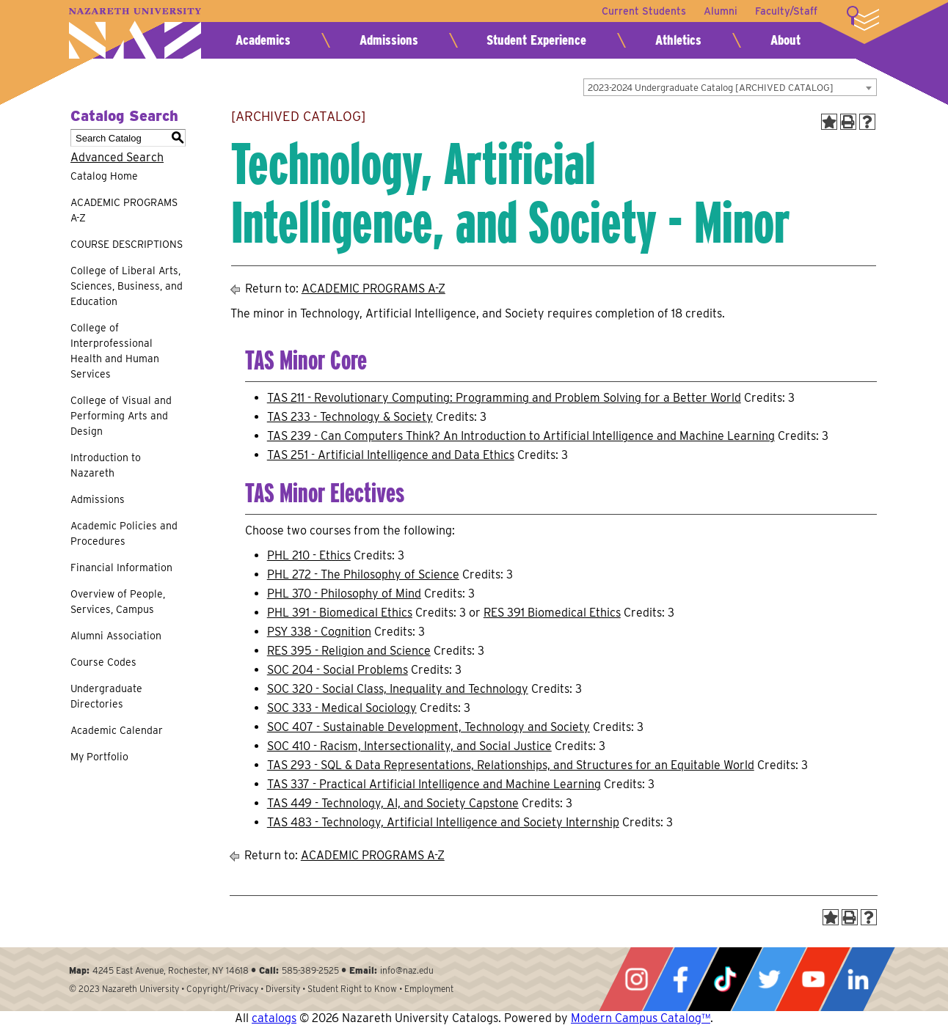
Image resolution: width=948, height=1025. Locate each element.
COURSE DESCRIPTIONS (126, 244)
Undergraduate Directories (106, 696)
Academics (263, 40)
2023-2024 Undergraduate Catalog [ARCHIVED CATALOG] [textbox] (711, 87)
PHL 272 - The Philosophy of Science (363, 574)
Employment (428, 988)
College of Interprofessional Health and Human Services (114, 351)
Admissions (389, 40)
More (863, 18)
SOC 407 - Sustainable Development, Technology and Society (428, 727)
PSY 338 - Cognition (319, 632)
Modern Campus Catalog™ (640, 1018)
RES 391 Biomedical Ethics (552, 613)
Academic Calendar (116, 730)
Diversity (283, 988)
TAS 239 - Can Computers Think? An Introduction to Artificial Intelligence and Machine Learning (521, 436)
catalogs (274, 1018)
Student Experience (536, 40)
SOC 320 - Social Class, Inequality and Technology (397, 689)
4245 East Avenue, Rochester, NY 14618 (170, 970)
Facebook (680, 979)
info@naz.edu (407, 970)
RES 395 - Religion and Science (349, 651)
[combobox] (730, 87)
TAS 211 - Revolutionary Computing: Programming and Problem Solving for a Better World (504, 398)
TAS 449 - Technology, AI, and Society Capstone (393, 803)
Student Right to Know (352, 988)
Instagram (636, 979)
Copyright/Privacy (222, 988)
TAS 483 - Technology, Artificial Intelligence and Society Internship (443, 822)
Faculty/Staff (786, 11)
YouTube (813, 979)
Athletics (678, 40)
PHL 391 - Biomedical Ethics (339, 613)
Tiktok (725, 979)
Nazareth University (135, 33)
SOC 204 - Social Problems (337, 670)
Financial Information (121, 567)
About (785, 40)
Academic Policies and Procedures (124, 533)
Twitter (769, 979)
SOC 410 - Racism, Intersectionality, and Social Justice (409, 746)
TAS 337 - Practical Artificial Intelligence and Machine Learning (434, 784)
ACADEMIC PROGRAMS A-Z (124, 210)
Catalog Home (104, 176)
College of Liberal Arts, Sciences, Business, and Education (126, 286)
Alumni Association (115, 636)
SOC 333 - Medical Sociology (342, 708)
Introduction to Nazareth (105, 465)
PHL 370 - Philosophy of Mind (344, 593)
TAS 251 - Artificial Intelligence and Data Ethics (390, 455)
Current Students (644, 11)
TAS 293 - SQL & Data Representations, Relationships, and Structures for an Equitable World (510, 765)
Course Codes (103, 662)
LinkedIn (858, 979)
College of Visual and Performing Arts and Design (121, 415)
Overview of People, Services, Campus (117, 601)
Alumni (720, 11)
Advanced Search (117, 157)
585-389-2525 (310, 970)
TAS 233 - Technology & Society (350, 417)
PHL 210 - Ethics (309, 555)
